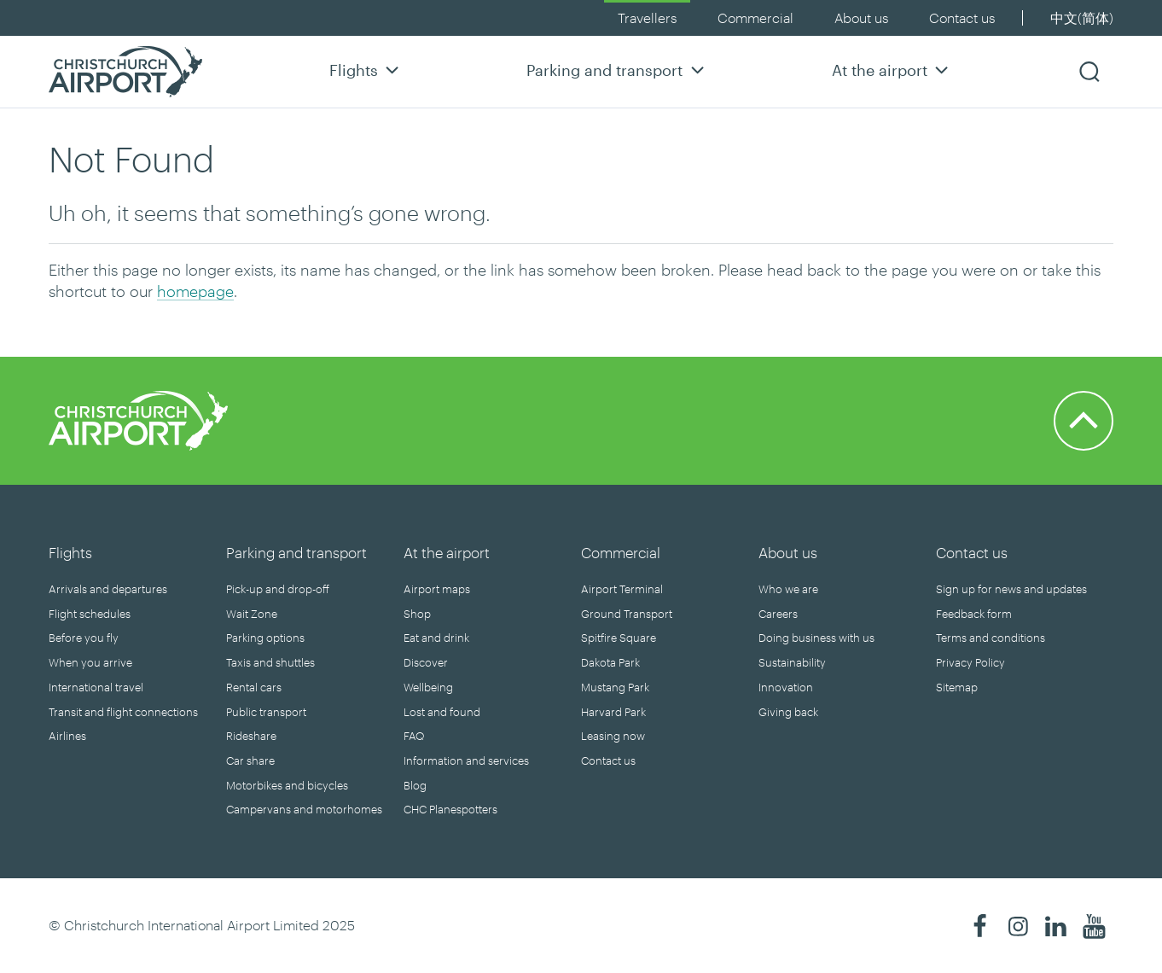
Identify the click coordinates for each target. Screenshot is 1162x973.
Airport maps (437, 589)
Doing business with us (816, 637)
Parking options (265, 637)
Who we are (788, 589)
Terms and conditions (990, 637)
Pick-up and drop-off (277, 589)
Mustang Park (615, 687)
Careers (778, 614)
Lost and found (442, 712)
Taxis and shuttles (270, 662)
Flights (366, 69)
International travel (96, 687)
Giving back (788, 712)
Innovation (785, 687)
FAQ (414, 736)
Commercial (755, 17)
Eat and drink (436, 637)
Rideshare (251, 736)
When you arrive (90, 662)
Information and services (466, 760)
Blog (415, 785)
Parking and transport (617, 69)
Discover (426, 662)
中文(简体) (1081, 17)
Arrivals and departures (108, 589)
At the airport (892, 69)
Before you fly (84, 637)
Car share (250, 760)
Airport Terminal (622, 589)
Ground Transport (626, 614)
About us (861, 17)
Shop (417, 614)
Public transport (266, 712)
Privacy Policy (970, 662)
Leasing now (613, 736)
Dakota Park (610, 662)
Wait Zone (251, 614)
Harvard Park (613, 712)
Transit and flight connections (123, 712)
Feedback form (974, 614)
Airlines (67, 736)
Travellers (647, 17)
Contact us (962, 17)
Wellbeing (428, 687)
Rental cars (254, 687)
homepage (195, 291)
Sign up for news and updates (1011, 589)
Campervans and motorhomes (304, 809)
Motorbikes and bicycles (287, 785)
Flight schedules (90, 614)
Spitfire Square (618, 637)
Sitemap (957, 687)
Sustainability (792, 662)
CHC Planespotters (450, 809)
